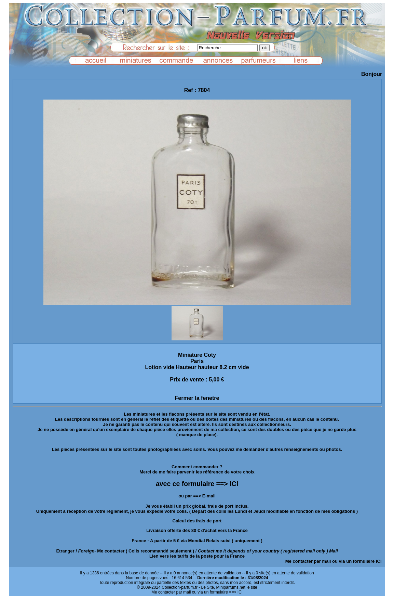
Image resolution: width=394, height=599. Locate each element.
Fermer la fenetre (197, 398)
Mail (333, 551)
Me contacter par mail (308, 561)
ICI (379, 561)
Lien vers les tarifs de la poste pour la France (197, 556)
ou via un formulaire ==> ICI (217, 592)
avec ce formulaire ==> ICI (197, 483)
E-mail (209, 495)
